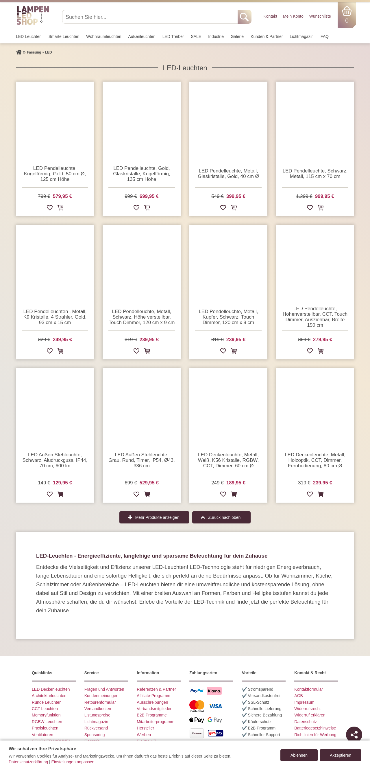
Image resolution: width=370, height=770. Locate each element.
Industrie (216, 36)
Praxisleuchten (45, 728)
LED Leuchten (29, 36)
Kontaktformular (308, 689)
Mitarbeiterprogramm (155, 721)
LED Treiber (173, 36)
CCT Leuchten (45, 708)
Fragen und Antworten (104, 689)
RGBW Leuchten (47, 721)
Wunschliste (320, 16)
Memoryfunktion (46, 715)
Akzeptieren (340, 755)
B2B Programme (151, 715)
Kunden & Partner (267, 36)
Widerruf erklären (309, 715)
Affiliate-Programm (153, 695)
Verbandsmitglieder (154, 708)
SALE (196, 36)
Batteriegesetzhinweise (315, 728)
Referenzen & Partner (156, 689)
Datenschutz (305, 721)
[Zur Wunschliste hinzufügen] (50, 209)
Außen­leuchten (142, 36)
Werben (144, 734)
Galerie (237, 36)
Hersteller (145, 728)
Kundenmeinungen (101, 695)
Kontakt (270, 16)
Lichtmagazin (302, 36)
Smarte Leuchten (64, 36)
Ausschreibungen (152, 702)
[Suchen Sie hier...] (150, 17)
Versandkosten (97, 708)
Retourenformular (100, 702)
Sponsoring (94, 734)
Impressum (304, 702)
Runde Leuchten (47, 702)
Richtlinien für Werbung (315, 734)
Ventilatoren (42, 734)
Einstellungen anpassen (73, 762)
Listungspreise (97, 715)
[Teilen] (354, 734)
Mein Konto (293, 16)
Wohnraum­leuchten (103, 36)
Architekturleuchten (49, 695)
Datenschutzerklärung (28, 762)
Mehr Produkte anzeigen (157, 517)
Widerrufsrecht (307, 708)
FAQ (325, 36)
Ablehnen (299, 755)
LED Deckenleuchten (51, 689)
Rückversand (96, 728)
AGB (298, 695)
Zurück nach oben (224, 517)
